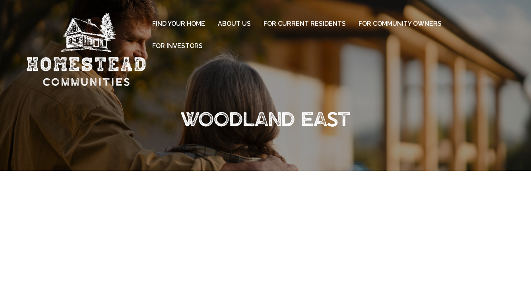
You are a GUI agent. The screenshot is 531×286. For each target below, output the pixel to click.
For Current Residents (305, 23)
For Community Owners (400, 23)
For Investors (177, 46)
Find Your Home (178, 23)
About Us (234, 23)
